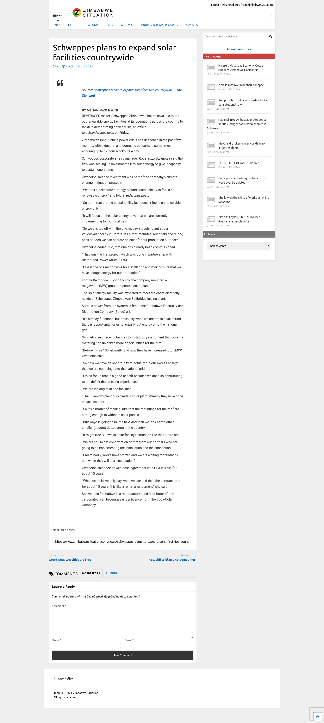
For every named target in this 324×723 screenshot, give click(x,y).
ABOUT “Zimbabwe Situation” (160, 25)
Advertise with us (239, 49)
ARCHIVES (126, 25)
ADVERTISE (192, 25)
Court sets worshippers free (70, 559)
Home (56, 25)
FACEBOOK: (112, 573)
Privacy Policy (63, 683)
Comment (59, 606)
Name (56, 645)
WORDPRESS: (91, 573)
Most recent (212, 56)
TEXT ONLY (92, 25)
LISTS (110, 25)
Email (129, 645)
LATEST (72, 25)
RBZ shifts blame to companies (173, 559)
